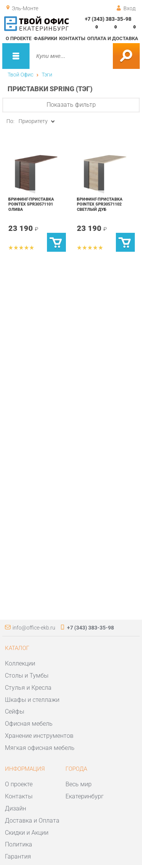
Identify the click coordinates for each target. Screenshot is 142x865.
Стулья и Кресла (28, 687)
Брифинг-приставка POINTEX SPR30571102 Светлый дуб (100, 204)
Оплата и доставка (112, 38)
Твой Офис (20, 75)
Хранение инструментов (39, 735)
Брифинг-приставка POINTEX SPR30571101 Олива (31, 204)
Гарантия (18, 856)
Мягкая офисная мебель (40, 747)
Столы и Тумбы (26, 675)
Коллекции (20, 663)
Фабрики (45, 38)
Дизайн (15, 808)
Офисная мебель (29, 723)
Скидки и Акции (26, 832)
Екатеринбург (85, 796)
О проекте (18, 38)
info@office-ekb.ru (33, 628)
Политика (18, 844)
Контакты (72, 38)
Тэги (47, 75)
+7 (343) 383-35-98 (108, 19)
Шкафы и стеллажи (32, 699)
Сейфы (14, 711)
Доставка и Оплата (32, 820)
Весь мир (79, 784)
